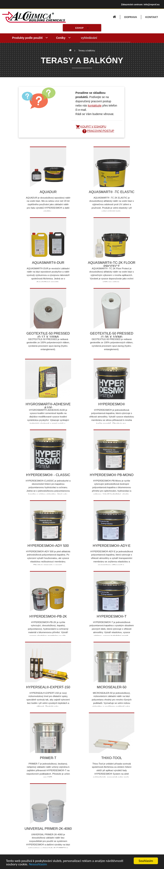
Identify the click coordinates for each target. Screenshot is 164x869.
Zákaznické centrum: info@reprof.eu (140, 4)
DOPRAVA (130, 17)
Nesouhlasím (38, 864)
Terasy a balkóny (86, 50)
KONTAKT (151, 17)
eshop (79, 28)
